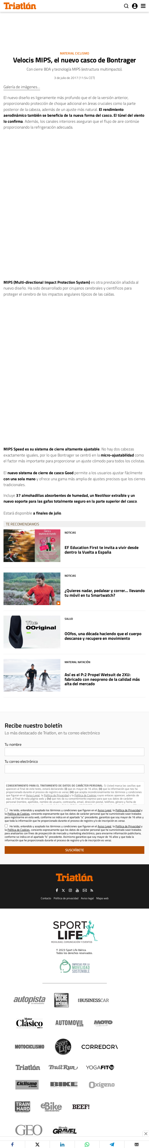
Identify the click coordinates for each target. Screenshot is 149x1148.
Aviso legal (87, 898)
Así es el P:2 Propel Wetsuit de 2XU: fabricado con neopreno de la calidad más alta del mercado (102, 679)
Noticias (70, 532)
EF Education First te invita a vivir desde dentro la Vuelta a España (102, 549)
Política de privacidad (66, 898)
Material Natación (77, 662)
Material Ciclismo (74, 53)
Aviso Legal (33, 795)
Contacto (46, 898)
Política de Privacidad (56, 795)
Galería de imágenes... (21, 87)
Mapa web (102, 898)
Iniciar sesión (135, 6)
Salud (69, 619)
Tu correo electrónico (21, 761)
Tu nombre (13, 744)
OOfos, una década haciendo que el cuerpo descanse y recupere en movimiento (103, 635)
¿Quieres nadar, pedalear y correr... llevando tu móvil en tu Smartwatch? (105, 592)
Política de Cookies (85, 795)
